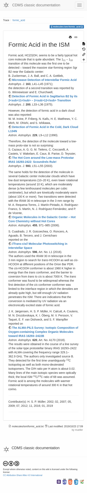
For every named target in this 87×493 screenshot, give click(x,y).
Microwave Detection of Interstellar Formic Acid (44, 80)
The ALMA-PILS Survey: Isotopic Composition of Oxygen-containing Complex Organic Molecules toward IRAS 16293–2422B (43, 332)
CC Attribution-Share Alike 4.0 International (22, 475)
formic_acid (19, 20)
